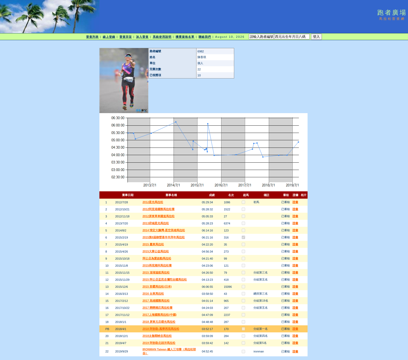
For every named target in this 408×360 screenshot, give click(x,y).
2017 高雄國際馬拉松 (156, 300)
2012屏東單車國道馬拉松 (159, 216)
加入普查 (142, 36)
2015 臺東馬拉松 (153, 244)
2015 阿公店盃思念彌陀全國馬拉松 (165, 279)
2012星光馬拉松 (153, 202)
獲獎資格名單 (185, 36)
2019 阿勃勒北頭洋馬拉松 (159, 342)
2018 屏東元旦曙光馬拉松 (159, 321)
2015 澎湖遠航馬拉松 (156, 272)
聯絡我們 (205, 36)
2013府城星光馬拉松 (156, 223)
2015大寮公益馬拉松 (156, 251)
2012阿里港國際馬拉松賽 (159, 209)
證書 (295, 202)
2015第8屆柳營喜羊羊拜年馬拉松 (164, 237)
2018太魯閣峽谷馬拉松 (157, 335)
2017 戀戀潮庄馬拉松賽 (158, 307)
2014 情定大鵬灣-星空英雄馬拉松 (164, 230)
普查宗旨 (125, 36)
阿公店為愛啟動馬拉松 (157, 258)
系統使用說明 (162, 36)
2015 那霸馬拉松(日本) (157, 286)
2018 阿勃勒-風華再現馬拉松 (161, 328)
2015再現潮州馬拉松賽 (157, 265)
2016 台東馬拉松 (153, 293)
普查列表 (92, 36)
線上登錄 (109, 36)
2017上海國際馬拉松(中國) (160, 314)
